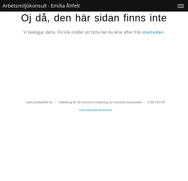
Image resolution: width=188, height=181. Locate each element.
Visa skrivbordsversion (95, 110)
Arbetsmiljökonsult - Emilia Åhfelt (41, 5)
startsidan (153, 32)
